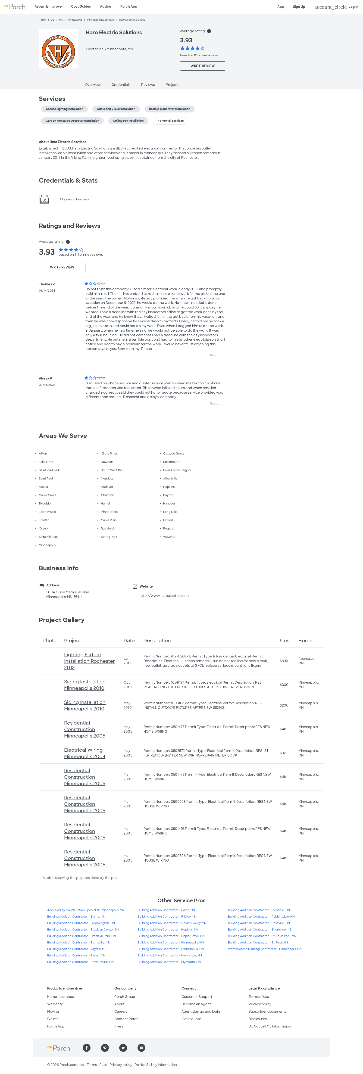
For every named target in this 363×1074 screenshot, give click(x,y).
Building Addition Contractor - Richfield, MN (259, 910)
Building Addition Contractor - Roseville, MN (259, 923)
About (119, 1004)
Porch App (128, 6)
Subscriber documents (267, 1011)
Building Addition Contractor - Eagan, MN (76, 955)
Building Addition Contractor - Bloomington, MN (81, 923)
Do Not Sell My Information (270, 1026)
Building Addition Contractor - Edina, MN (166, 910)
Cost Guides (81, 6)
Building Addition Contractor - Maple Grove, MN (171, 936)
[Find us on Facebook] (87, 1048)
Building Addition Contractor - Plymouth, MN (169, 962)
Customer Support (197, 997)
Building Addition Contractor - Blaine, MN (76, 916)
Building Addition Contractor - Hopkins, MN (168, 929)
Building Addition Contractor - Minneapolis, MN (171, 942)
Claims (52, 1019)
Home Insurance (60, 997)
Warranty (55, 1004)
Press (118, 1026)
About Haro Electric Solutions (62, 142)
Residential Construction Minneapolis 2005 (85, 729)
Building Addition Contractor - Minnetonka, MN (171, 949)
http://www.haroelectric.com (164, 596)
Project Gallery (62, 620)
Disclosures (258, 1019)
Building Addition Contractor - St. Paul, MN (258, 942)
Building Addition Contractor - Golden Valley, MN (172, 923)
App (280, 7)
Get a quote (191, 1019)
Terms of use (259, 997)
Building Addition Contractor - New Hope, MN (170, 955)
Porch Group (124, 997)
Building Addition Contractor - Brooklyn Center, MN (83, 929)
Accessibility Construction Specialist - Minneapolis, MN (85, 910)
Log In (336, 7)
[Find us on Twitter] (123, 1048)
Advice (105, 6)
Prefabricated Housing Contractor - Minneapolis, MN (265, 949)
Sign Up (299, 7)
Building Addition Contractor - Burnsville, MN (78, 942)
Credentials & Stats (68, 180)
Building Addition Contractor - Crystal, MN (76, 949)
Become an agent (196, 1004)
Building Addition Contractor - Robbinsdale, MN (261, 916)
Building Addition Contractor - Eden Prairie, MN (80, 962)
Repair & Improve (48, 6)
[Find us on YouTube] (141, 1048)
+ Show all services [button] (171, 121)
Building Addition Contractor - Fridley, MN (167, 916)
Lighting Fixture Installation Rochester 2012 (89, 661)
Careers (120, 1011)
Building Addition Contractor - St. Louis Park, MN (262, 936)
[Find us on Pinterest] (105, 1048)
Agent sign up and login (201, 1011)
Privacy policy (260, 1004)
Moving (53, 1011)
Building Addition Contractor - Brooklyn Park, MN (81, 936)
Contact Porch (126, 1019)
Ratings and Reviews (69, 226)
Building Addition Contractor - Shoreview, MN (260, 929)
